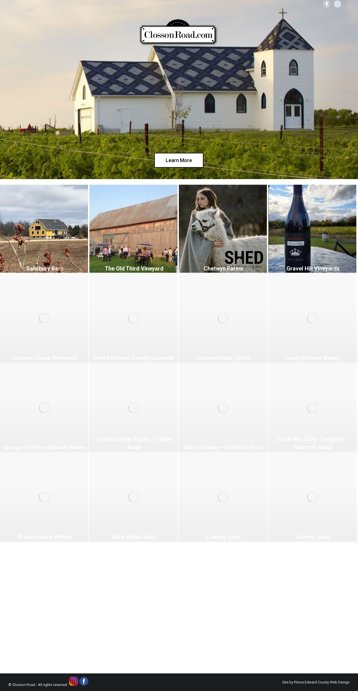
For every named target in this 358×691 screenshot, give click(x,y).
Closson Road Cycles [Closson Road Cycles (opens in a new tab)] (223, 358)
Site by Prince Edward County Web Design (316, 682)
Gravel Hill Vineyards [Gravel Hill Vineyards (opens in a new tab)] (313, 268)
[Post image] (44, 497)
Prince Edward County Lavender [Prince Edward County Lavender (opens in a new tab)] (134, 358)
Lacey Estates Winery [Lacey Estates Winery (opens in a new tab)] (313, 358)
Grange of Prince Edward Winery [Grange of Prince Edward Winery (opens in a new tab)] (44, 447)
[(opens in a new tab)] (44, 229)
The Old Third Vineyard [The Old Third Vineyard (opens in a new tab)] (134, 268)
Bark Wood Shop (134, 536)
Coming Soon (223, 536)
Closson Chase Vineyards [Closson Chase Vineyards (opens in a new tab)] (45, 358)
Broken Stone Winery (45, 536)
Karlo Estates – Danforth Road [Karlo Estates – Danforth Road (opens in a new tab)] (223, 447)
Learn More (179, 160)
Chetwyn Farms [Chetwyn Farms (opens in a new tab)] (223, 268)
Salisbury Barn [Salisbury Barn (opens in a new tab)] (44, 268)
